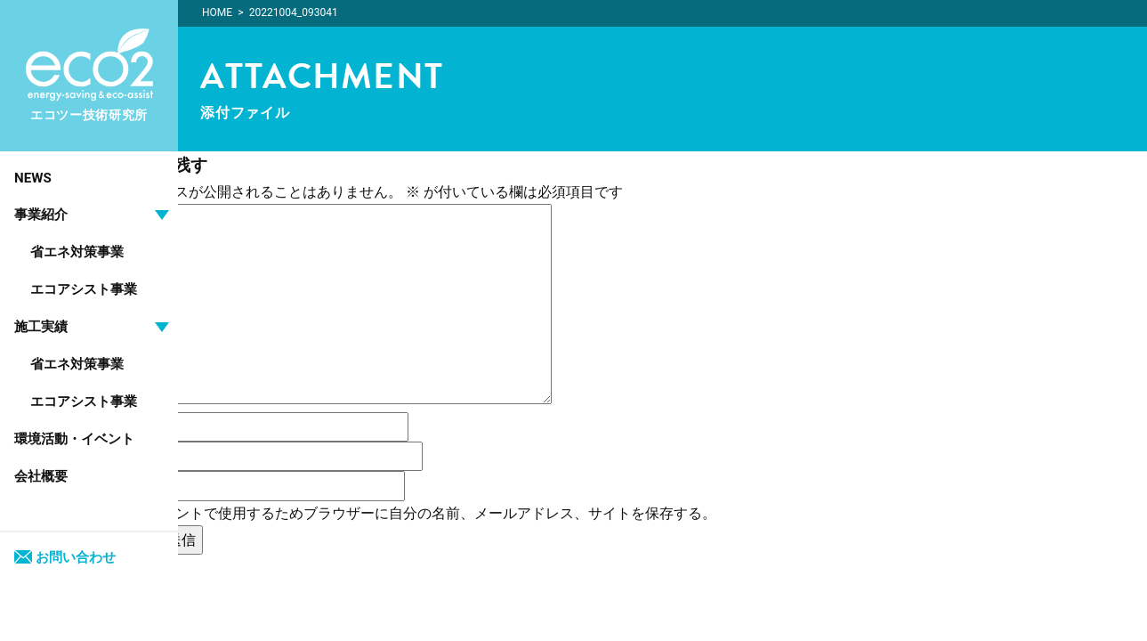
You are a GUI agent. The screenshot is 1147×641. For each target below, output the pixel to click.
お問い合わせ (65, 557)
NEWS (33, 178)
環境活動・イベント (74, 439)
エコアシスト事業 (83, 289)
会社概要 (41, 476)
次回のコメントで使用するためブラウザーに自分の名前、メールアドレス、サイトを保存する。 (410, 513)
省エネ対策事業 (77, 252)
